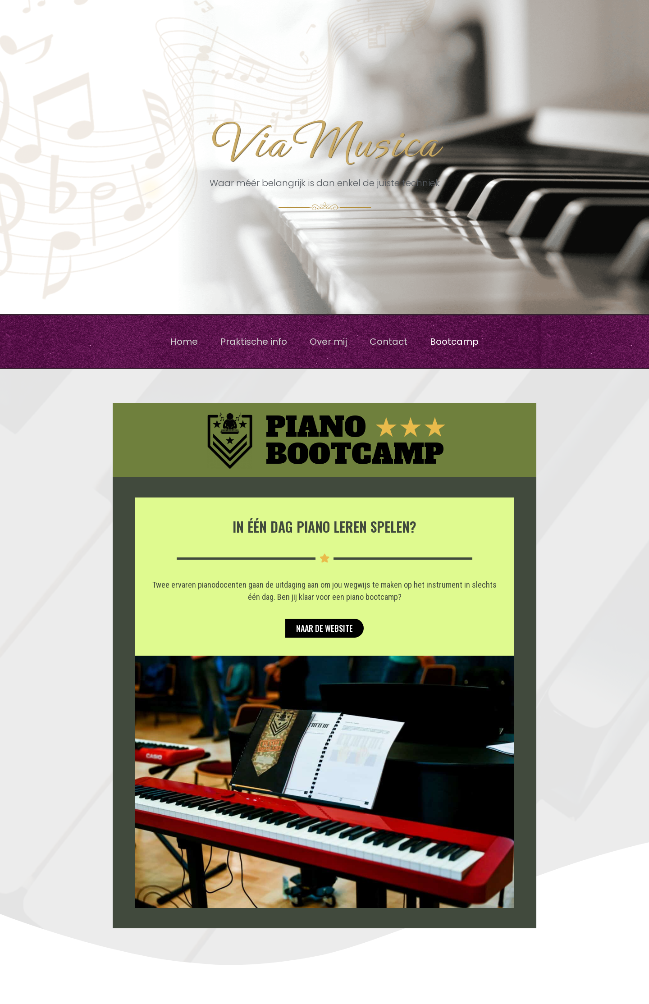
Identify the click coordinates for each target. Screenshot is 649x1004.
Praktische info (253, 341)
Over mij (328, 341)
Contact (388, 341)
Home (184, 341)
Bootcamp (454, 341)
